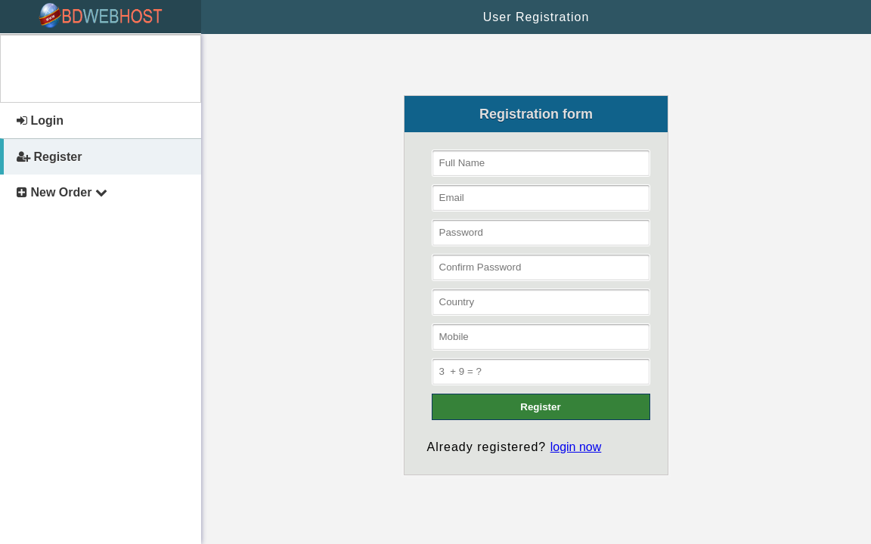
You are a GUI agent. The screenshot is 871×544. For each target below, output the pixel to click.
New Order (62, 192)
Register (49, 156)
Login (40, 120)
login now (576, 446)
